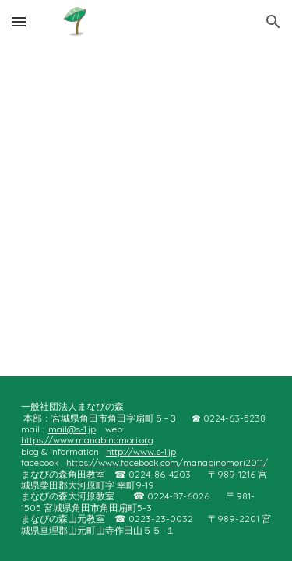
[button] (18, 21)
